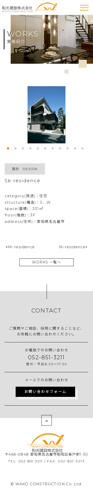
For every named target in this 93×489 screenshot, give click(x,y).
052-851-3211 (46, 357)
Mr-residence (21, 247)
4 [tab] (31, 147)
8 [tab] (61, 147)
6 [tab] (46, 147)
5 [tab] (39, 147)
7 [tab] (54, 147)
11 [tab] (83, 147)
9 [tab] (68, 147)
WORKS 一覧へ (46, 262)
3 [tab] (24, 147)
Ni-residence (72, 247)
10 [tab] (76, 147)
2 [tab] (16, 147)
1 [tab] (9, 147)
